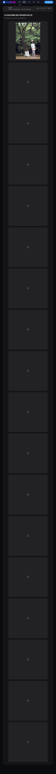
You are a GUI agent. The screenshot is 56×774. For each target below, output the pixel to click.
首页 (19, 2)
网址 (38, 2)
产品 (34, 2)
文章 (29, 2)
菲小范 (10, 8)
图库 (24, 2)
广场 (19, 5)
